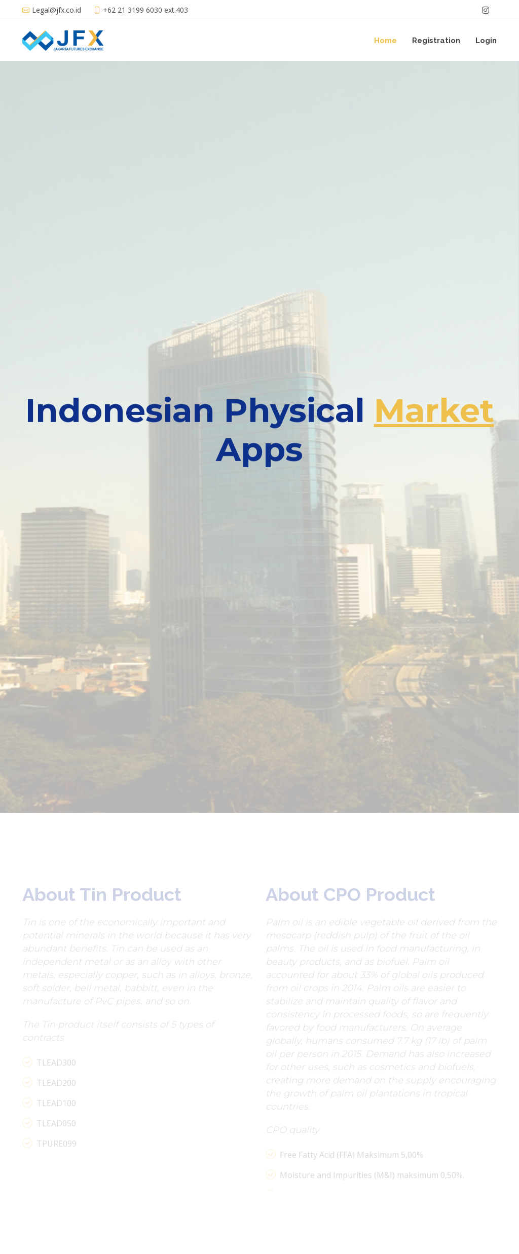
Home (385, 40)
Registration (436, 40)
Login (486, 40)
